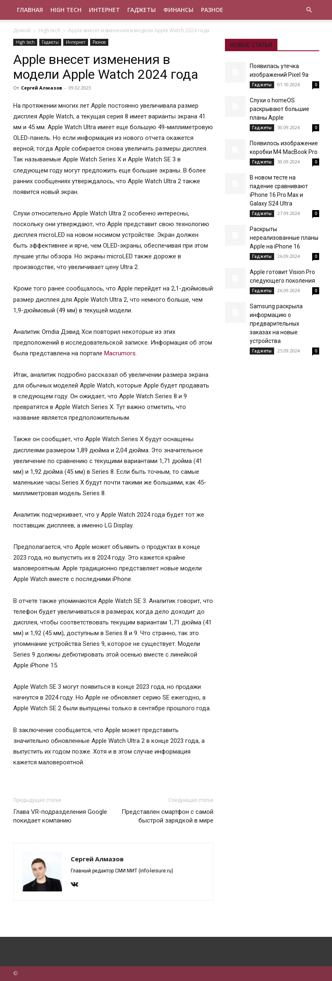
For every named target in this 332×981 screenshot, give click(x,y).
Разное (212, 10)
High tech (65, 10)
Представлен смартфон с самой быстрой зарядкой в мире (167, 816)
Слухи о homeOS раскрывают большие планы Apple (279, 109)
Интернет (104, 10)
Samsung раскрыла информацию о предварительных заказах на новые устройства (276, 323)
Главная (30, 10)
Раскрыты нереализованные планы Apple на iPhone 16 (284, 238)
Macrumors (120, 353)
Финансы (178, 10)
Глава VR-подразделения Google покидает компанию (60, 816)
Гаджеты (141, 10)
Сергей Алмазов (41, 88)
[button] (309, 10)
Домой (22, 30)
